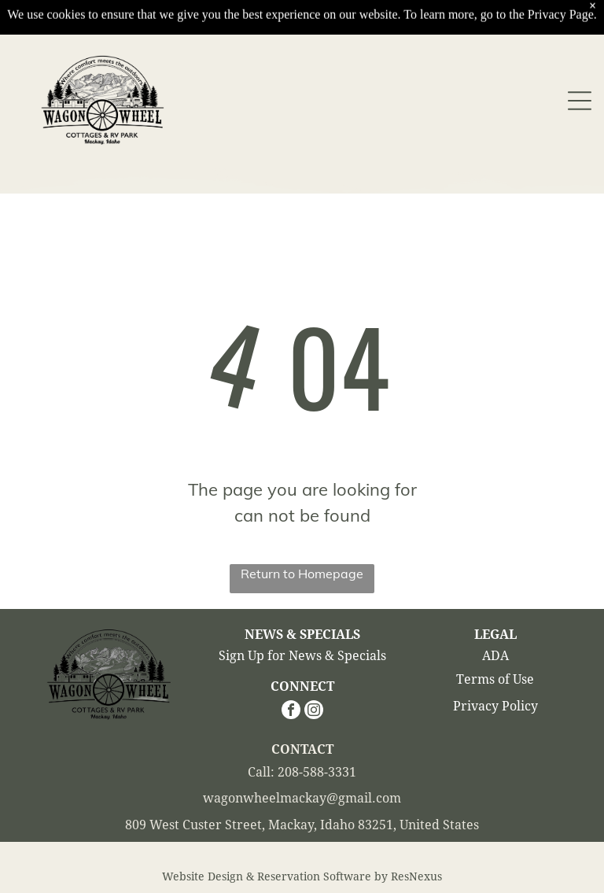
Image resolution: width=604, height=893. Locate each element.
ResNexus (416, 876)
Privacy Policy (495, 706)
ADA (495, 655)
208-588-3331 (317, 772)
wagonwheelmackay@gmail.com (302, 798)
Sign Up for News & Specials (302, 655)
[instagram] (313, 711)
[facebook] (291, 711)
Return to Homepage (302, 573)
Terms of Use (495, 679)
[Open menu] (579, 64)
